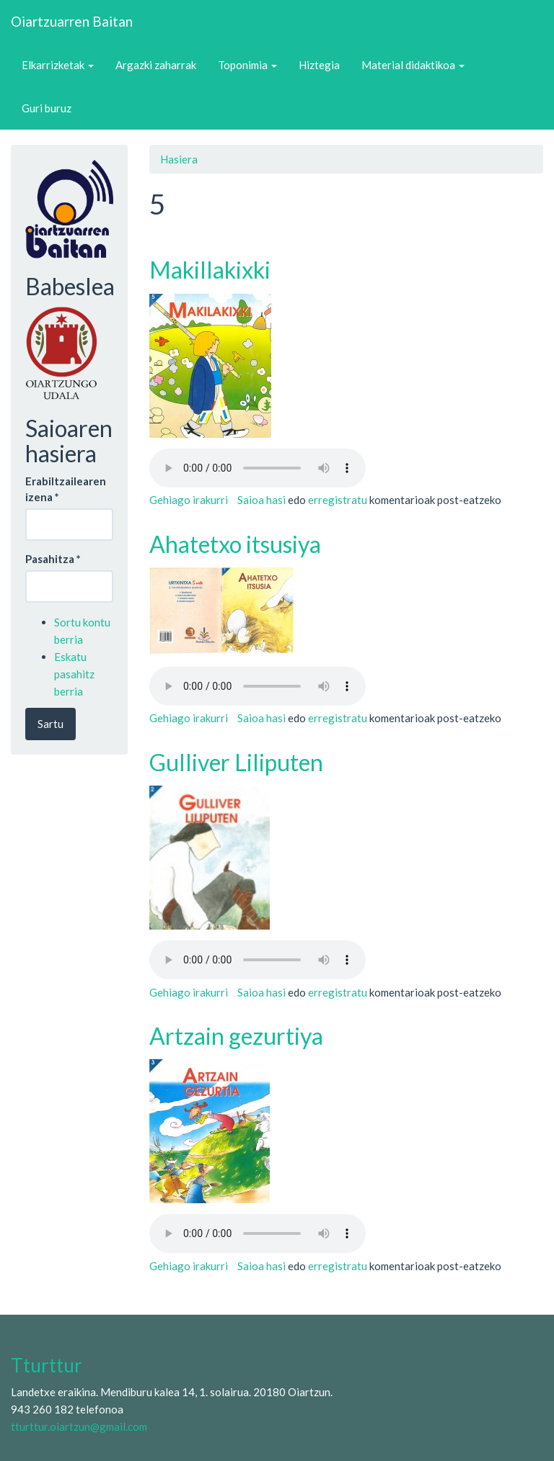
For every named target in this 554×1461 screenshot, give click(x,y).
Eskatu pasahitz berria (74, 674)
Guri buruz (46, 108)
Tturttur (46, 1365)
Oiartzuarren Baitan (72, 21)
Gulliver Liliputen (236, 762)
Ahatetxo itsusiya (235, 544)
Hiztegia (319, 64)
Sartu (50, 723)
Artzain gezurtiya (236, 1036)
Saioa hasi (261, 499)
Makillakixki (210, 270)
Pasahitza (53, 558)
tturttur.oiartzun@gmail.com (79, 1426)
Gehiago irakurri (188, 499)
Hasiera (179, 159)
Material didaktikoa (413, 64)
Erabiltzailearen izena (65, 489)
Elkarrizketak (58, 64)
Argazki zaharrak (155, 64)
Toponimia (247, 64)
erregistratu (337, 499)
